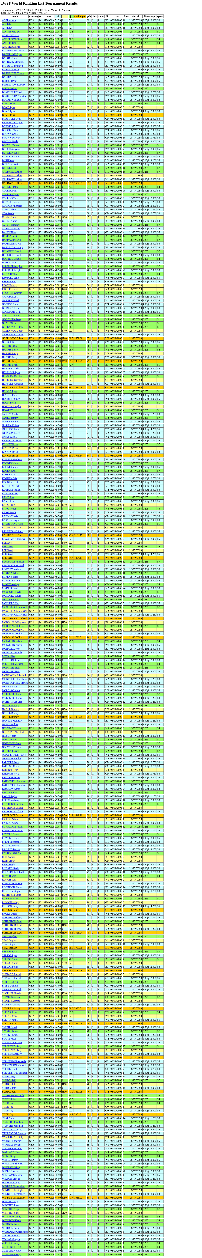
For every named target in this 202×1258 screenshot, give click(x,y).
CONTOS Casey (10, 202)
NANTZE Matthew (12, 720)
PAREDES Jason (10, 762)
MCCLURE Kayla (11, 592)
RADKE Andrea (10, 845)
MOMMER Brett (11, 667)
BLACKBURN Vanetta (14, 96)
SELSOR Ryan (9, 951)
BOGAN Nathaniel (11, 99)
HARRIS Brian (10, 364)
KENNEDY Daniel (11, 440)
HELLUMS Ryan (11, 372)
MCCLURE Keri (10, 599)
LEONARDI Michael (13, 561)
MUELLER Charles (12, 694)
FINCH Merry (9, 285)
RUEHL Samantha (11, 894)
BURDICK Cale (10, 152)
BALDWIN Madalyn (13, 62)
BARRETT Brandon (12, 65)
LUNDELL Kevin (11, 580)
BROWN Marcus (11, 137)
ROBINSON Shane (12, 887)
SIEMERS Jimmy (11, 997)
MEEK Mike (8, 656)
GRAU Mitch (9, 323)
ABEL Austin (9, 20)
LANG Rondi (9, 508)
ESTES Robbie (9, 274)
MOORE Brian (9, 686)
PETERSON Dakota (12, 804)
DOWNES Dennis (11, 258)
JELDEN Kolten (10, 425)
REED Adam (8, 857)
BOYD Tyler (8, 103)
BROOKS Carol (10, 130)
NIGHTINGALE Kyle (13, 732)
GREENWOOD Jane (13, 327)
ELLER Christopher (12, 266)
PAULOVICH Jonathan (14, 781)
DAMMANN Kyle (11, 240)
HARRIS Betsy (10, 349)
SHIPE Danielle (10, 982)
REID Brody (8, 860)
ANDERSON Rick (11, 46)
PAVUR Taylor (9, 792)
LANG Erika (8, 505)
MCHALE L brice (11, 648)
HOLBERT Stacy (11, 399)
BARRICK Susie (10, 69)
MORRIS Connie (11, 690)
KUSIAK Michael (11, 489)
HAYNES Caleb (10, 368)
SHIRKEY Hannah (11, 989)
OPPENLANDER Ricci (14, 754)
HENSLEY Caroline (12, 376)
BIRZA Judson (9, 88)
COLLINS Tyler (10, 194)
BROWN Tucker (10, 145)
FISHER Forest (10, 289)
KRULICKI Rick (11, 486)
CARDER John (10, 187)
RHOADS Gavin (10, 868)
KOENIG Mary (10, 463)
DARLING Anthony (12, 247)
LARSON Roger (10, 520)
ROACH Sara (9, 876)
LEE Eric (7, 542)
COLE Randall (9, 190)
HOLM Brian (9, 402)
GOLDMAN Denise (12, 311)
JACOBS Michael (11, 414)
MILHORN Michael (12, 664)
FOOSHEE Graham (12, 293)
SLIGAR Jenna (10, 1012)
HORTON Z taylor (11, 406)
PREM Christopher (11, 841)
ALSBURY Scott (10, 35)
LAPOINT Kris (10, 516)
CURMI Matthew (11, 224)
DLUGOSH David (11, 251)
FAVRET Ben (9, 281)
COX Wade (8, 213)
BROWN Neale (10, 141)
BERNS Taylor (9, 81)
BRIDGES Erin (10, 126)
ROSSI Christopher (12, 891)
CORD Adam (9, 209)
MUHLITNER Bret (12, 701)
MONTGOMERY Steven (15, 682)
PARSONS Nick (10, 773)
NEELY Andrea (10, 724)
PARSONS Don (10, 770)
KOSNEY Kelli (10, 482)
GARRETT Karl (10, 300)
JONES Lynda (9, 436)
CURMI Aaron (9, 217)
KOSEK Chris (9, 470)
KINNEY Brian (10, 444)
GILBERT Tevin (10, 308)
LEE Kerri (7, 546)
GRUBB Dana (9, 346)
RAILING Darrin (11, 849)
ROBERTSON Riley (12, 883)
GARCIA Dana (10, 296)
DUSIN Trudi (9, 262)
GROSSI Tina (9, 342)
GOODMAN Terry (11, 319)
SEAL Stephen (9, 936)
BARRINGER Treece (13, 73)
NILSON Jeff (9, 735)
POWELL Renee (10, 834)
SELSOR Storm (10, 959)
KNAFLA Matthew (12, 459)
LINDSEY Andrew (11, 569)
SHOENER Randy (11, 993)
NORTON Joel (9, 739)
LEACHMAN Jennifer (13, 539)
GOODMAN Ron (11, 315)
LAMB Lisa (8, 497)
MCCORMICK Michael (14, 607)
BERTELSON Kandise (13, 84)
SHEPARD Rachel (11, 974)
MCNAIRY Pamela (12, 652)
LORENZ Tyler (10, 573)
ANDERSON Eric (11, 43)
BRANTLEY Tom (11, 118)
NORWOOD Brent (11, 743)
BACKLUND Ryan (12, 54)
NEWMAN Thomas (12, 728)
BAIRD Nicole (9, 58)
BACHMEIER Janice (13, 50)
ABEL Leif (7, 24)
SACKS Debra (9, 913)
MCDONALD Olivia (13, 626)
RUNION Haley (10, 898)
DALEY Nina (9, 232)
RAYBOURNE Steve (13, 853)
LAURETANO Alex (12, 523)
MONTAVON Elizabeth (14, 675)
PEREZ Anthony (10, 800)
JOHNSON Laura (11, 429)
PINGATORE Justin (12, 826)
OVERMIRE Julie (11, 758)
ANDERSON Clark (12, 39)
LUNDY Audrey (10, 584)
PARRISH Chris (10, 766)
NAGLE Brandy (10, 705)
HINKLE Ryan (9, 391)
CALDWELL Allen (12, 171)
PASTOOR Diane (11, 777)
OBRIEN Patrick (10, 751)
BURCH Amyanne (11, 149)
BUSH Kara (8, 160)
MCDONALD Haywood (14, 622)
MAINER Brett (10, 588)
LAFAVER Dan (10, 493)
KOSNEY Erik (9, 478)
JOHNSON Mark (11, 433)
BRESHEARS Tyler (12, 122)
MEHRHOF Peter (11, 660)
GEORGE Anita (10, 304)
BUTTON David (10, 164)
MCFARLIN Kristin (12, 641)
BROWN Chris (10, 134)
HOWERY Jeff (9, 410)
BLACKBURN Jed (12, 92)
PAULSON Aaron (11, 788)
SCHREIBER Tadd (11, 921)
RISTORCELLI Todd (13, 872)
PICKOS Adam (10, 819)
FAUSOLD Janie (10, 277)
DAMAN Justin (10, 236)
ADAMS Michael (11, 31)
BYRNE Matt (9, 168)
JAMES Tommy (10, 417)
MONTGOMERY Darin (14, 679)
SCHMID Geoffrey (12, 917)
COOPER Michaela (12, 205)
